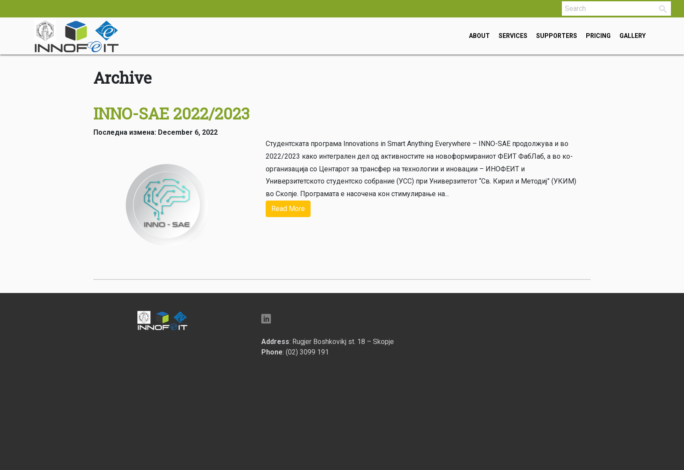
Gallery (632, 35)
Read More (288, 208)
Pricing (598, 35)
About (479, 35)
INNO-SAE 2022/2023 (171, 113)
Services (513, 35)
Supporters (556, 35)
